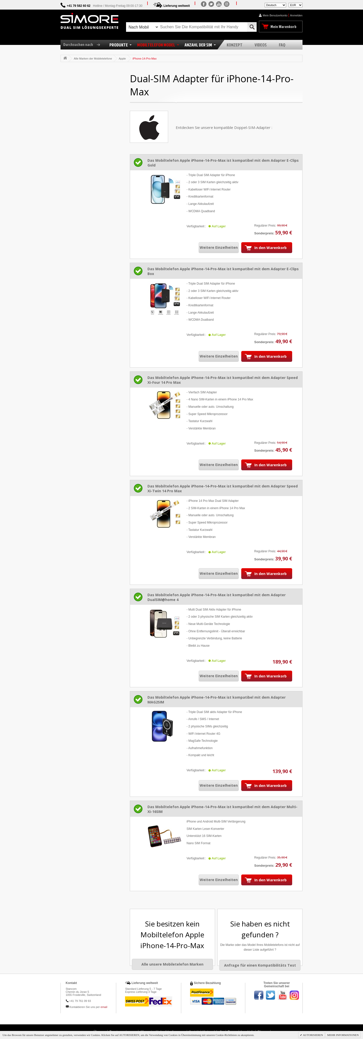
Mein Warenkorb (283, 26)
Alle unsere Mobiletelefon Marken (172, 964)
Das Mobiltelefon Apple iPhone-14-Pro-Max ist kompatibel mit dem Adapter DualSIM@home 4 (216, 597)
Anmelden (296, 15)
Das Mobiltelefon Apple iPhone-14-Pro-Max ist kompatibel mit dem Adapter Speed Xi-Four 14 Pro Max (222, 380)
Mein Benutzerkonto (275, 15)
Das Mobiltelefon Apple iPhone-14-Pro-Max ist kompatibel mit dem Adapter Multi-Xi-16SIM (222, 809)
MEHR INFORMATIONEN (343, 1034)
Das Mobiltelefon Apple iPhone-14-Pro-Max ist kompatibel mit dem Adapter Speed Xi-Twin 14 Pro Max (222, 488)
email (104, 1006)
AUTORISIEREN (312, 1034)
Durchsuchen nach (83, 44)
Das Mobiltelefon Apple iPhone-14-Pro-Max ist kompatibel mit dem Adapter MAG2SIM (216, 699)
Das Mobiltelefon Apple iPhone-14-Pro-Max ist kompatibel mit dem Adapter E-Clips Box (223, 271)
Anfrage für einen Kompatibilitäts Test (260, 965)
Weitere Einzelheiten (219, 247)
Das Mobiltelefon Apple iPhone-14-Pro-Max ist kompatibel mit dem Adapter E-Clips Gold (223, 163)
